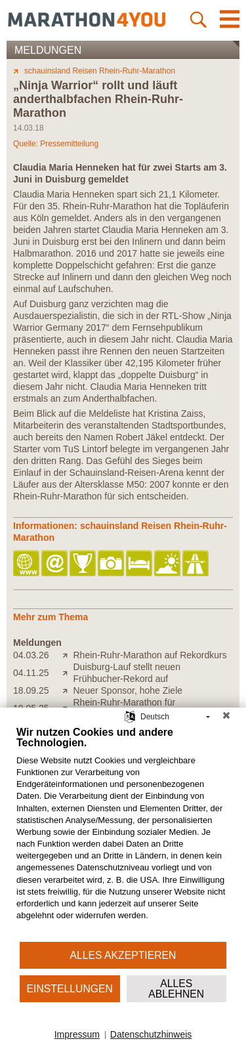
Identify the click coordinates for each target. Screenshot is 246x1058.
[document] (123, 833)
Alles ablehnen (176, 989)
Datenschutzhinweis (151, 1034)
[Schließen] (226, 717)
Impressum (77, 1034)
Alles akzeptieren (123, 955)
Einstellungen (70, 988)
